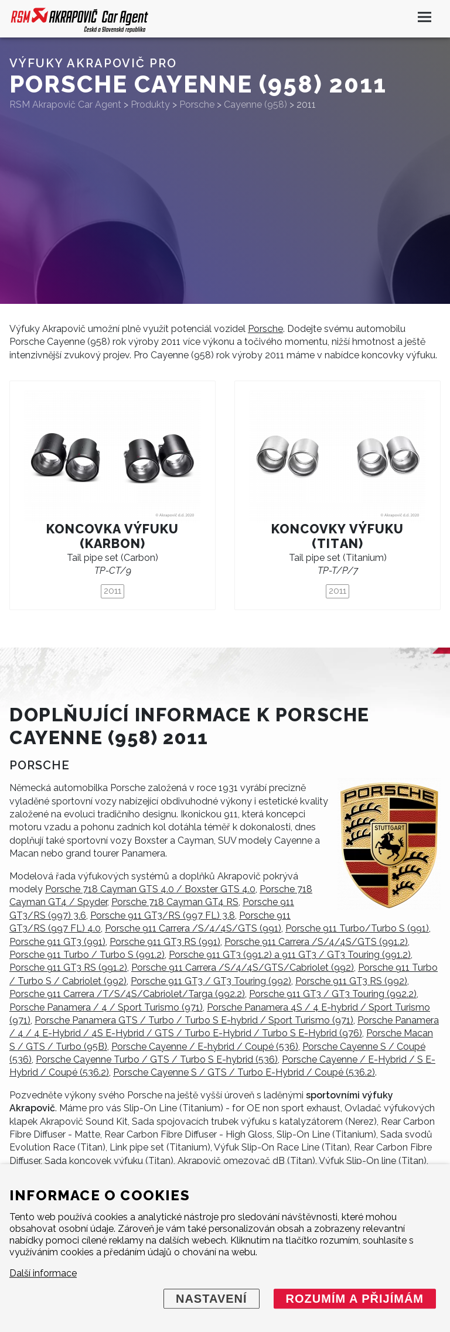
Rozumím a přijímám (355, 1298)
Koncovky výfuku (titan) (337, 536)
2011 (112, 590)
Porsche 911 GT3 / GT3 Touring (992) (211, 981)
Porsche (265, 328)
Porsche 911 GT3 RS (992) (351, 981)
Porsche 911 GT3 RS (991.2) (68, 967)
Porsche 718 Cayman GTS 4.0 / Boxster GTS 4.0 (150, 889)
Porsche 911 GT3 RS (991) (165, 941)
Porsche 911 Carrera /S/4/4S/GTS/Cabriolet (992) (242, 967)
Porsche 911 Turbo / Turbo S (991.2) (87, 954)
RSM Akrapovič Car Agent (65, 104)
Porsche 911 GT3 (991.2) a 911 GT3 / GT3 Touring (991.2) (290, 954)
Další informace (43, 1273)
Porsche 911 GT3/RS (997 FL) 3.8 (162, 915)
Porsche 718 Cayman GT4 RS (174, 902)
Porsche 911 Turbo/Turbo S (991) (357, 928)
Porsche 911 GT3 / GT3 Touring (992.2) (333, 993)
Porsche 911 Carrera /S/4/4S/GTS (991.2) (316, 941)
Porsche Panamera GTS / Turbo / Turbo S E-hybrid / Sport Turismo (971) (194, 1020)
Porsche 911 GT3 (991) (57, 941)
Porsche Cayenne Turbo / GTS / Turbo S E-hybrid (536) (157, 1059)
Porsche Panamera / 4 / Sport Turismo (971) (106, 1007)
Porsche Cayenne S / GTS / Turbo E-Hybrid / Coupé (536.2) (244, 1072)
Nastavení (211, 1298)
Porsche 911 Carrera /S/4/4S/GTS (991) (193, 928)
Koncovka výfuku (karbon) (112, 536)
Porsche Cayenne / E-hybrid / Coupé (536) (204, 1046)
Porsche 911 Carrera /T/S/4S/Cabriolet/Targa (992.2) (127, 993)
